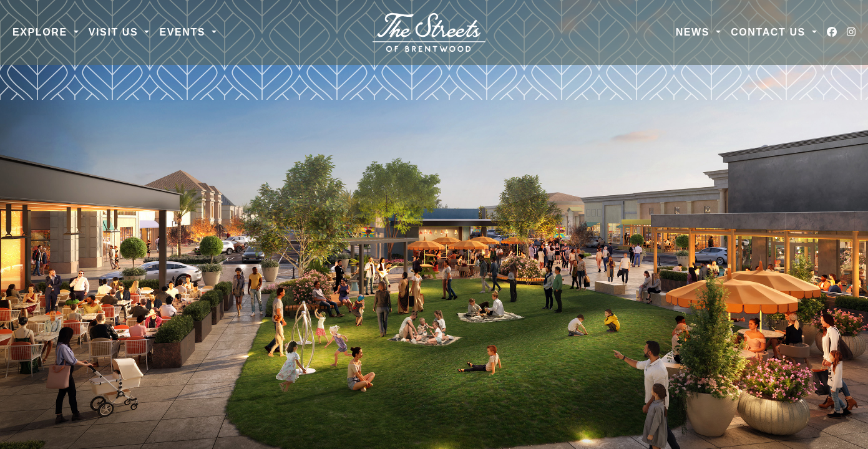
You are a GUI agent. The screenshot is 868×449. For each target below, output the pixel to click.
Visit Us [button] (115, 32)
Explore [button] (41, 32)
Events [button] (184, 32)
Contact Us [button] (770, 32)
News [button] (694, 32)
